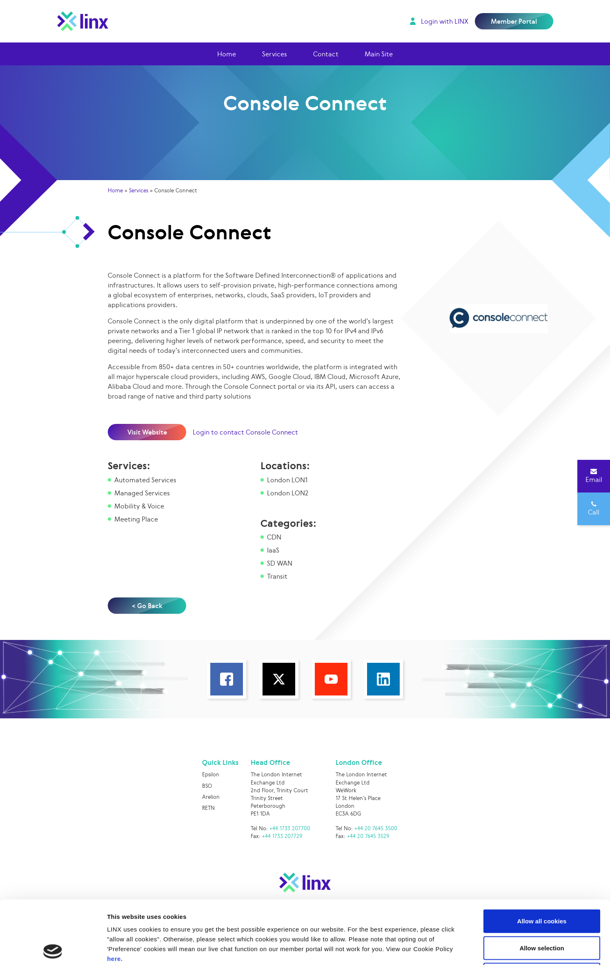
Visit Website (147, 432)
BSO (207, 785)
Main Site (379, 53)
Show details (428, 948)
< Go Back (147, 605)
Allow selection (541, 884)
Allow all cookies (542, 857)
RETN (208, 808)
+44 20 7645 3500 (375, 828)
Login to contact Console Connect (245, 432)
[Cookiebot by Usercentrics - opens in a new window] (53, 949)
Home (226, 53)
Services (274, 53)
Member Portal (514, 21)
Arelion (211, 796)
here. (114, 895)
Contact (325, 53)
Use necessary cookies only (542, 911)
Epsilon (210, 774)
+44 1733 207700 (289, 828)
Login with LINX (444, 21)
